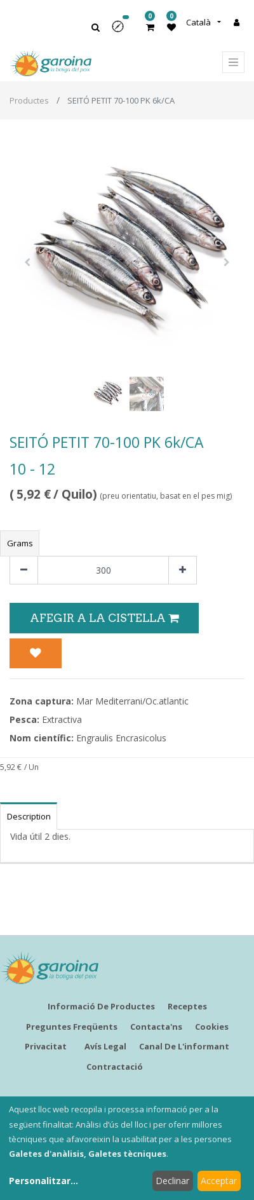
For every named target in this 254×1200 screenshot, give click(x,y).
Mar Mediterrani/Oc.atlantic (132, 701)
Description (29, 816)
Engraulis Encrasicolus (121, 738)
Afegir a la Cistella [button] (104, 617)
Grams (20, 543)
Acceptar (219, 1181)
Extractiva (62, 719)
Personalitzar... (43, 1181)
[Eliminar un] (24, 570)
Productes (29, 100)
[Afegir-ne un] (182, 570)
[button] (121, 30)
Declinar (172, 1181)
